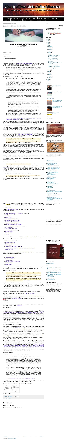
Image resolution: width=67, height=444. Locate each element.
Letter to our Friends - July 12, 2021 (54, 59)
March (49, 74)
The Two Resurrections (51, 179)
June (49, 70)
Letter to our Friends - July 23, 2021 (54, 55)
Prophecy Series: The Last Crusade (53, 168)
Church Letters (24, 18)
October (49, 49)
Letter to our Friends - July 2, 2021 (54, 66)
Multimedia (35, 18)
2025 (48, 39)
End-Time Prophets (50, 164)
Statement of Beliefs (11, 18)
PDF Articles (32, 20)
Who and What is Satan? (51, 177)
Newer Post (6, 436)
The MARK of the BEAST (51, 174)
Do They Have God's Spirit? (53, 65)
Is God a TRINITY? (50, 182)
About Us (4, 18)
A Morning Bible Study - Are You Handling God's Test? (57, 101)
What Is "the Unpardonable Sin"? (52, 183)
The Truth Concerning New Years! (53, 200)
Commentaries (54, 18)
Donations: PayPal (50, 276)
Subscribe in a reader (50, 263)
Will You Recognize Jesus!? (53, 58)
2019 (48, 80)
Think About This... (6, 20)
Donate (45, 20)
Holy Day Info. (19, 20)
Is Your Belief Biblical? (51, 169)
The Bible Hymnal (50, 160)
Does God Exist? (50, 187)
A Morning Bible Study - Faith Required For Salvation (57, 107)
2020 (48, 79)
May (49, 71)
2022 (48, 43)
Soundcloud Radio (39, 20)
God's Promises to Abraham (52, 163)
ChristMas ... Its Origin (51, 190)
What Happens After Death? (52, 193)
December (50, 46)
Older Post (41, 436)
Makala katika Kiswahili (51, 279)
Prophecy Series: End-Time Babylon (53, 167)
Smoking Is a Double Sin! (51, 197)
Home (24, 436)
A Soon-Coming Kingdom (52, 68)
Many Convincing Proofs (51, 181)
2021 (48, 45)
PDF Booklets (25, 20)
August (49, 52)
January (49, 77)
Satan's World (49, 186)
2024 (48, 40)
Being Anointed (50, 61)
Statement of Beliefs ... (51, 178)
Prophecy (18, 18)
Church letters (8, 398)
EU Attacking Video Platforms (53, 56)
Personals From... (47, 18)
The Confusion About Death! (52, 171)
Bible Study (40, 18)
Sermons (29, 18)
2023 (48, 42)
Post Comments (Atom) (12, 438)
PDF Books (13, 20)
